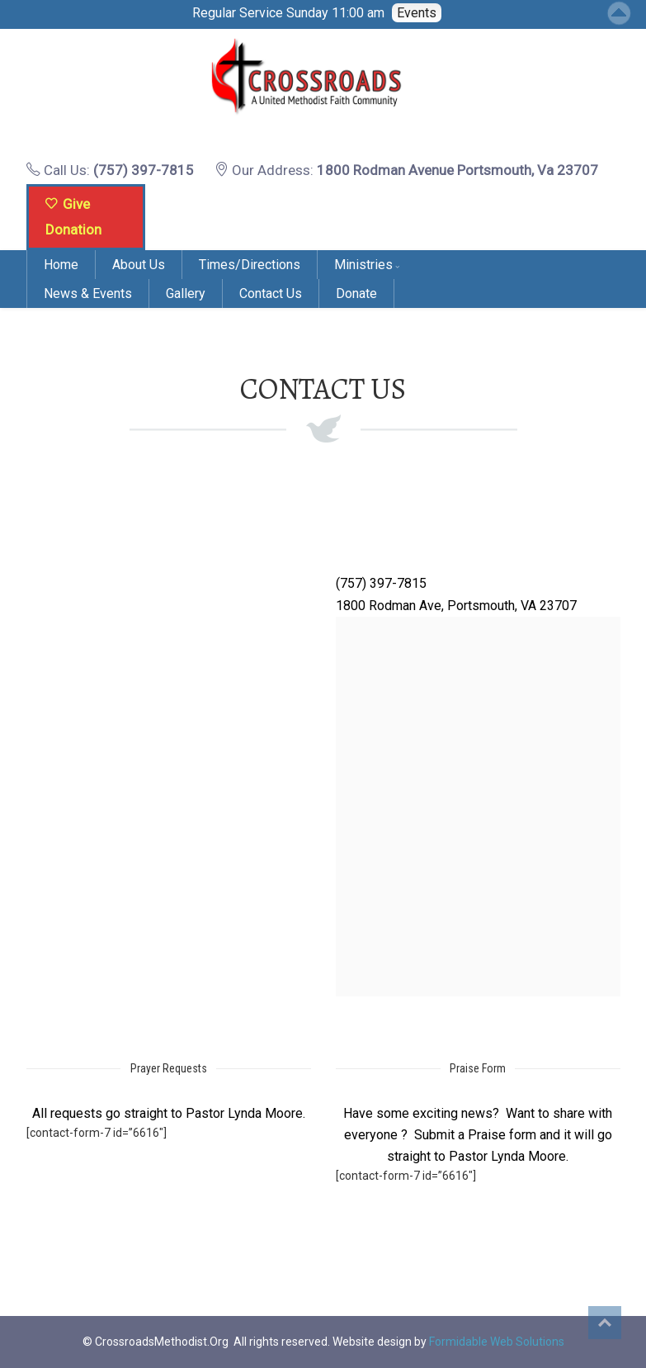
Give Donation (73, 217)
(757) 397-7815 (143, 170)
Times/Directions (249, 264)
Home (61, 264)
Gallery (185, 293)
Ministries (363, 264)
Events (416, 13)
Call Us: (110, 170)
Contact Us (270, 293)
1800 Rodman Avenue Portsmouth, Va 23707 (457, 170)
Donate (356, 293)
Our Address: (406, 170)
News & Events (88, 293)
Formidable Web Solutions (496, 1341)
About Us (138, 264)
